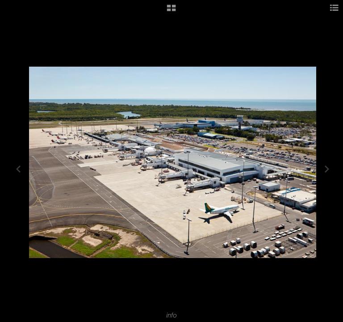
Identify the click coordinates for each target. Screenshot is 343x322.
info (171, 315)
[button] (171, 11)
